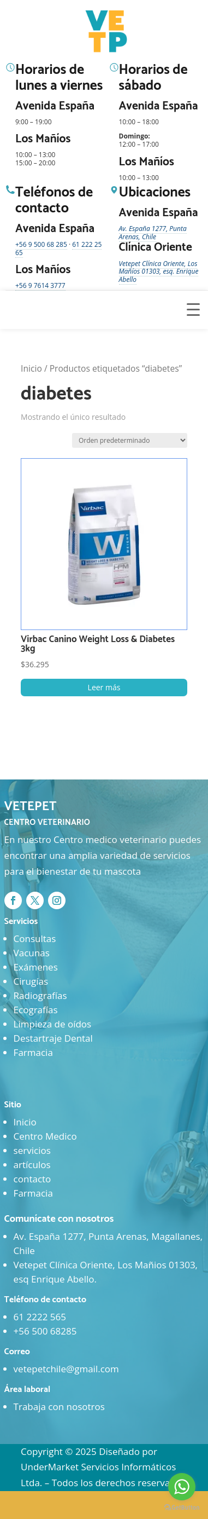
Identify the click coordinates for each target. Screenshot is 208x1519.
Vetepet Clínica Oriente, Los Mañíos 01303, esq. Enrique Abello (159, 271)
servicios (32, 1150)
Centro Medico (45, 1136)
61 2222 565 (40, 1316)
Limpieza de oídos (53, 1024)
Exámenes (36, 967)
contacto (32, 1179)
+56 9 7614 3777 (40, 285)
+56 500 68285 (45, 1331)
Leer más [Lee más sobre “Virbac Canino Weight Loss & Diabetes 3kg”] (104, 687)
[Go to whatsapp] (181, 1486)
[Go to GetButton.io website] (181, 1507)
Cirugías (31, 981)
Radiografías (40, 995)
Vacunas (32, 952)
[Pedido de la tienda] (129, 440)
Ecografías (36, 1009)
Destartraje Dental (53, 1038)
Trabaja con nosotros (59, 1406)
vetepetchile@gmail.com (66, 1368)
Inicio (31, 368)
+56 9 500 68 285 (41, 244)
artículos (32, 1164)
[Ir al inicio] (107, 31)
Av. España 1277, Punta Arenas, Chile (153, 232)
